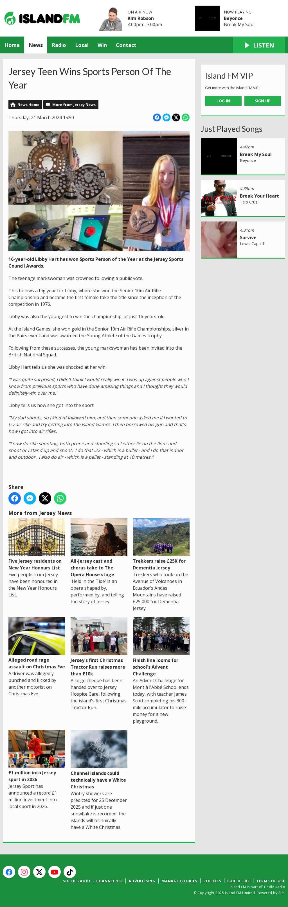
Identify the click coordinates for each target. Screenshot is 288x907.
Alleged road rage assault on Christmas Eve (36, 643)
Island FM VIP (229, 75)
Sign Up (263, 100)
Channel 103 (109, 880)
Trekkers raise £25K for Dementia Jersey (161, 544)
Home (12, 45)
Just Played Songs (231, 129)
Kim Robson (141, 18)
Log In (223, 100)
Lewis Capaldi (252, 243)
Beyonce (233, 18)
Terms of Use (270, 880)
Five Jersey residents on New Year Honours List (36, 544)
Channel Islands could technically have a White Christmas (99, 760)
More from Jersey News (74, 104)
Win (102, 45)
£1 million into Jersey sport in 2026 (36, 756)
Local (82, 45)
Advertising (142, 880)
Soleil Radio (77, 880)
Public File (239, 880)
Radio (59, 45)
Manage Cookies (179, 880)
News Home (28, 104)
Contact (126, 45)
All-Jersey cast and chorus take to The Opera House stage (99, 548)
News (36, 45)
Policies (212, 880)
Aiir (281, 892)
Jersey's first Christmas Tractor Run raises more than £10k (99, 647)
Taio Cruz (248, 202)
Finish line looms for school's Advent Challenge (161, 647)
